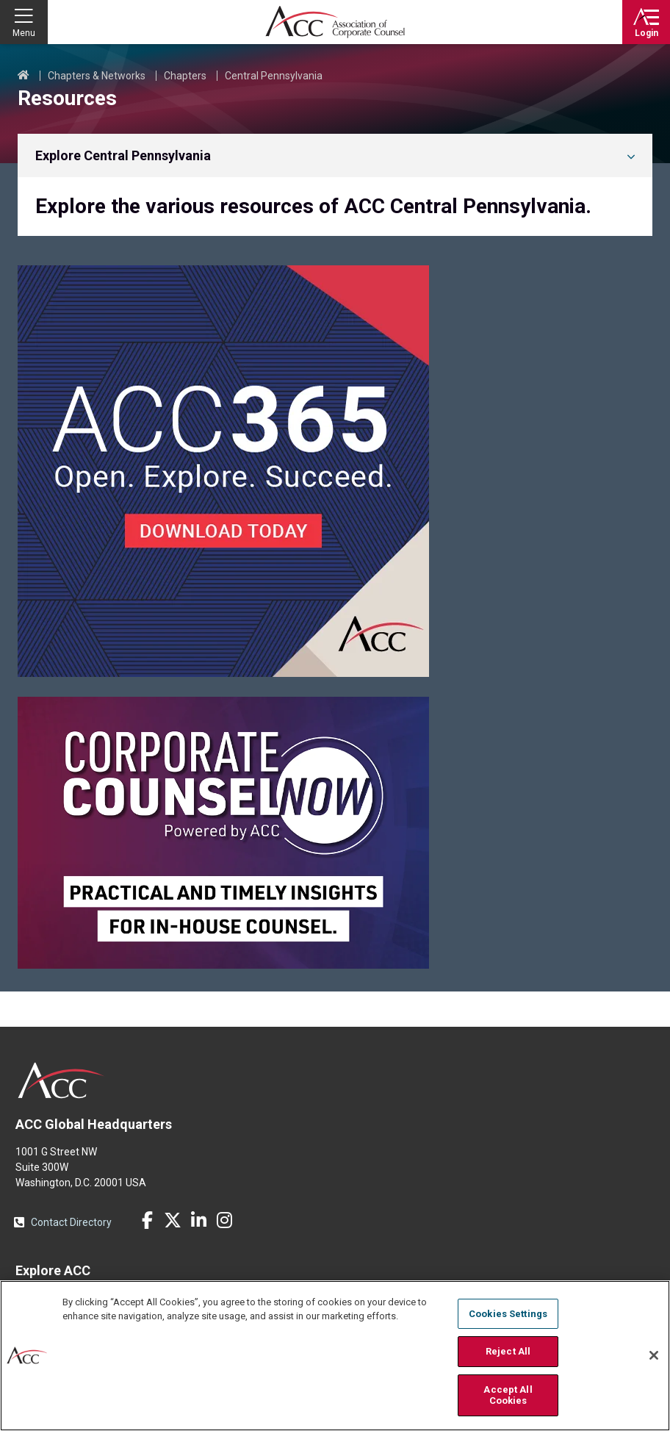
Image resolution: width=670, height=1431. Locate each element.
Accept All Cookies (507, 1395)
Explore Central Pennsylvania (123, 155)
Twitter (172, 1220)
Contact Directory (71, 1222)
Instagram (224, 1220)
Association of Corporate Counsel (335, 22)
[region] (335, 1355)
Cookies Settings (508, 1313)
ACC (61, 1080)
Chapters (185, 76)
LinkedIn (198, 1220)
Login (646, 33)
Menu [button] (23, 33)
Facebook (147, 1220)
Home (23, 76)
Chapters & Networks (96, 76)
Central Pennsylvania (274, 76)
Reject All (508, 1351)
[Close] (654, 1355)
